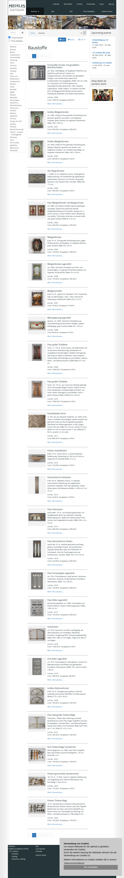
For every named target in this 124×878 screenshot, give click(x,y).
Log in (101, 4)
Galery (71, 39)
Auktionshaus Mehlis (17, 7)
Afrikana (13, 126)
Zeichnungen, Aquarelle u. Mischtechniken (16, 103)
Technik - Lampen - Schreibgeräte (16, 133)
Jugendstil (13, 115)
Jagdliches (13, 145)
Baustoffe (13, 97)
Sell (71, 11)
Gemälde (13, 89)
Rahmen (13, 113)
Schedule (15, 853)
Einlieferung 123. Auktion (102, 62)
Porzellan (13, 68)
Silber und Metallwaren (14, 77)
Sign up (111, 4)
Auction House (107, 11)
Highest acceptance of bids (19, 848)
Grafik (12, 86)
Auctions (35, 11)
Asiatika (13, 124)
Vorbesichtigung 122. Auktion (100, 41)
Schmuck (13, 65)
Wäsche (13, 49)
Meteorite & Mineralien (14, 149)
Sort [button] (81, 39)
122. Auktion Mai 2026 (101, 52)
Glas (11, 73)
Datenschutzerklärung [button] (74, 863)
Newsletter (68, 4)
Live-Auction (40, 848)
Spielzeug (13, 60)
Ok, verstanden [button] (91, 867)
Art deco (13, 118)
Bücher (12, 52)
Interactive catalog (18, 859)
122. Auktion (13, 851)
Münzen (13, 94)
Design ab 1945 (16, 121)
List (62, 39)
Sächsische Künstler (14, 109)
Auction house (41, 855)
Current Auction (15, 37)
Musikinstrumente (17, 129)
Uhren (12, 62)
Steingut (13, 70)
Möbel (12, 92)
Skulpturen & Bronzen (15, 82)
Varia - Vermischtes (14, 141)
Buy (53, 11)
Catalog (14, 856)
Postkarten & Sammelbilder (15, 56)
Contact (79, 4)
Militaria (13, 46)
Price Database (89, 11)
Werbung (13, 137)
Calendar (56, 4)
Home (32, 33)
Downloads (91, 4)
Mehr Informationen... (55, 103)
